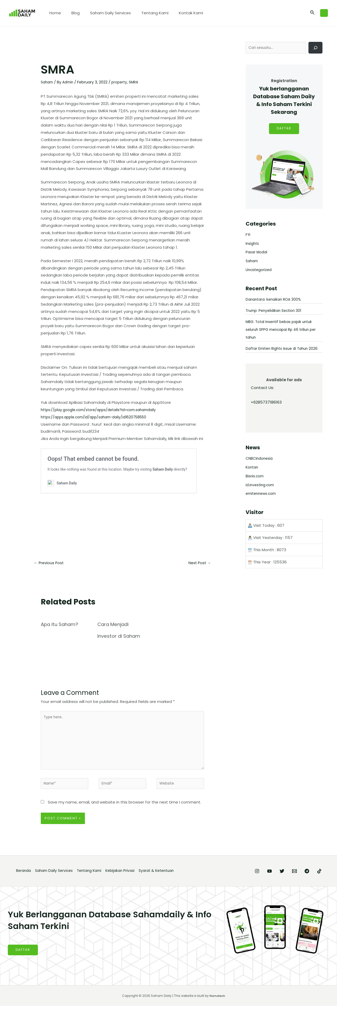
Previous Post (50, 563)
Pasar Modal (257, 253)
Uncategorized (260, 270)
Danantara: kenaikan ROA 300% (275, 300)
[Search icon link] (312, 13)
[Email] (284, 879)
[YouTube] (248, 879)
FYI (248, 235)
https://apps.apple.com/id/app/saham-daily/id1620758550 (98, 417)
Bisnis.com (256, 484)
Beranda (22, 878)
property (122, 82)
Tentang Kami (145, 13)
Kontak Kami (179, 13)
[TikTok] (319, 879)
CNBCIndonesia (260, 467)
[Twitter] (266, 879)
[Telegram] (301, 879)
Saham (48, 82)
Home (54, 13)
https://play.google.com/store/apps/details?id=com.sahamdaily (104, 409)
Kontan (253, 476)
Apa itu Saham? (61, 625)
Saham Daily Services (104, 13)
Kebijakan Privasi (131, 878)
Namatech (217, 1004)
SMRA (138, 82)
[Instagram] (231, 879)
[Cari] (315, 48)
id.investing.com (261, 493)
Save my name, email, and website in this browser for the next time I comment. (124, 810)
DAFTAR (284, 129)
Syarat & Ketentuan (172, 878)
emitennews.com (262, 502)
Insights (253, 244)
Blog (72, 13)
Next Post (198, 563)
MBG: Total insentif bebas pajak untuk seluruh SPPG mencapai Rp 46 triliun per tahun (284, 330)
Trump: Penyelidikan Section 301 (276, 311)
